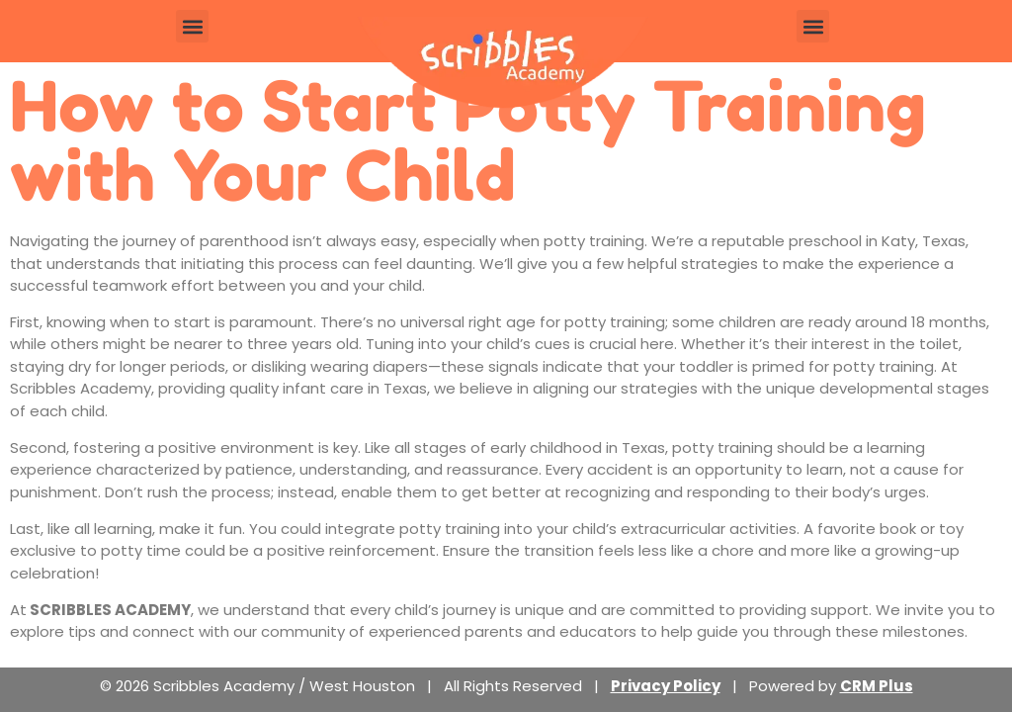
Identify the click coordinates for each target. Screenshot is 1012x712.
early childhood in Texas (577, 447)
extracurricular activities (709, 528)
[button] (192, 26)
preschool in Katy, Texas (877, 240)
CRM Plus (876, 685)
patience (259, 469)
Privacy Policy (665, 685)
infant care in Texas (355, 388)
